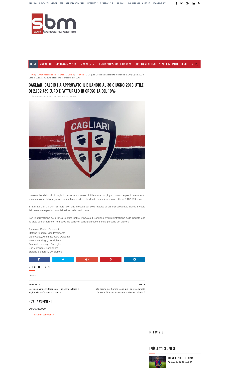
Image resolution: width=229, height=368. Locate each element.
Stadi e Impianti (168, 64)
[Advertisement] (140, 33)
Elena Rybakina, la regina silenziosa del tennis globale (183, 222)
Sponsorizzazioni (66, 64)
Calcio (65, 96)
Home (33, 64)
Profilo (33, 3)
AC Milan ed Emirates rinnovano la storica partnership (181, 191)
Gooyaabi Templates (74, 360)
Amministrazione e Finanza (115, 64)
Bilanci (120, 3)
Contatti (43, 3)
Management (88, 64)
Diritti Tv (187, 64)
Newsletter (57, 3)
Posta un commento (43, 313)
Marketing (46, 64)
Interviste (92, 3)
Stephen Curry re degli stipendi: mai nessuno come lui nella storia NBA (183, 207)
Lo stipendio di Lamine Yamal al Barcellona (181, 110)
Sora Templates (44, 360)
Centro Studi (107, 3)
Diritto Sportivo (145, 64)
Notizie (73, 96)
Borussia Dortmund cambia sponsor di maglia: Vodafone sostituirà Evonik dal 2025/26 (184, 129)
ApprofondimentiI (75, 3)
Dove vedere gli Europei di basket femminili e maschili (184, 146)
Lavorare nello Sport (138, 3)
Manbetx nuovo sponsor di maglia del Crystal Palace (183, 176)
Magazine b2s (159, 3)
